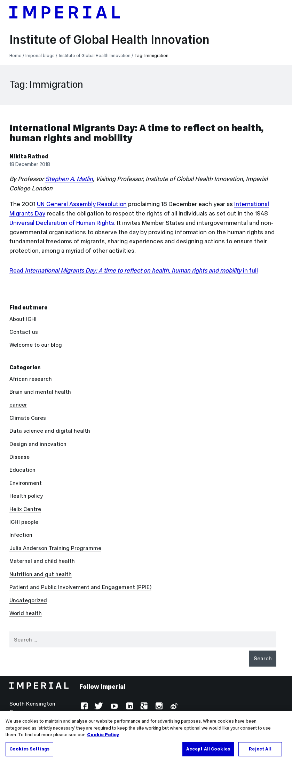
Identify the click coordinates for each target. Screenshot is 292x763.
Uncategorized (28, 600)
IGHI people (23, 522)
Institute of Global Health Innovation (109, 39)
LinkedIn (128, 706)
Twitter (98, 706)
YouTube (113, 706)
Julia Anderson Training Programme (55, 548)
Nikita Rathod (28, 156)
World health (25, 613)
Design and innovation (37, 444)
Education (22, 469)
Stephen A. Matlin (69, 179)
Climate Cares (27, 418)
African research (30, 379)
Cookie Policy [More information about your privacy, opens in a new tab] (103, 743)
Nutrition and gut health (40, 574)
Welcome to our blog (35, 344)
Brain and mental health (40, 391)
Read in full (133, 270)
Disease (19, 457)
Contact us (23, 332)
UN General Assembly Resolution (82, 204)
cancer (18, 404)
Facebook (83, 706)
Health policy (26, 496)
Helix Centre (25, 509)
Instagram (158, 706)
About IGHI (23, 319)
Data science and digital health (49, 430)
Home (15, 55)
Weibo (173, 706)
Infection (20, 535)
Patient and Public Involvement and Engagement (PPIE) (80, 587)
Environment (25, 483)
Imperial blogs (40, 55)
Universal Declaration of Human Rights (61, 223)
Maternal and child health (42, 561)
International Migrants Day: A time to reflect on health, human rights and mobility (136, 133)
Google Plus (143, 706)
